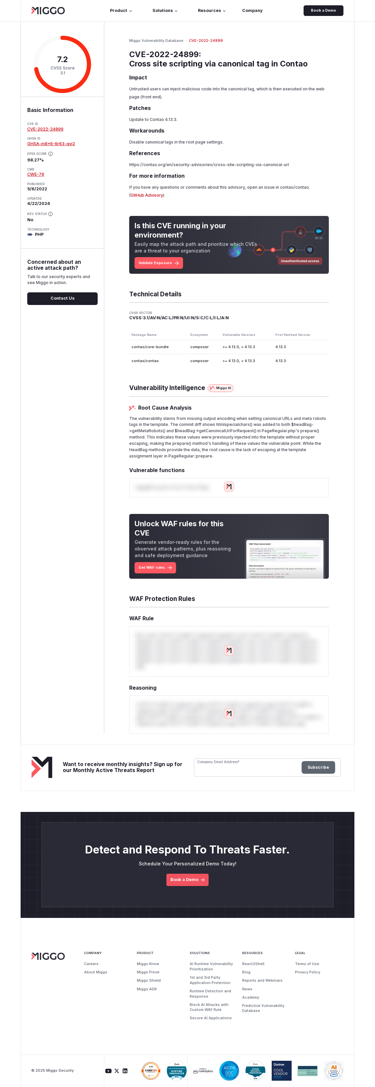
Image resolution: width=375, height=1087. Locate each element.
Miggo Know (148, 963)
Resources (212, 10)
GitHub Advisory (147, 195)
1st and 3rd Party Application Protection (210, 980)
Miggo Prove (148, 972)
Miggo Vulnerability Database (156, 40)
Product (121, 10)
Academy (250, 997)
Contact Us (62, 298)
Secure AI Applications (211, 1018)
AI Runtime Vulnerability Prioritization (211, 966)
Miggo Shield (149, 980)
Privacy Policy (307, 972)
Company (252, 10)
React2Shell (253, 963)
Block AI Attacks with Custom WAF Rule (209, 1007)
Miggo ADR (147, 989)
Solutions (165, 10)
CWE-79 (35, 174)
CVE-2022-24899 (45, 129)
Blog (246, 972)
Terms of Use (307, 963)
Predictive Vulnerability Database (263, 1008)
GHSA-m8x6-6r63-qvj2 (51, 143)
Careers (91, 963)
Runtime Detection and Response (210, 994)
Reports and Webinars (262, 980)
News (247, 989)
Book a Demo (323, 10)
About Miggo (95, 972)
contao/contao (294, 187)
